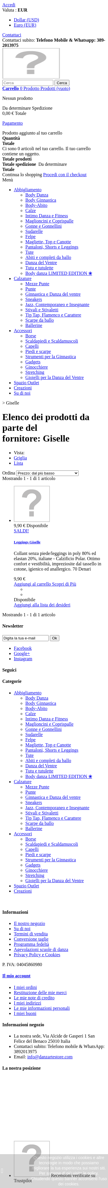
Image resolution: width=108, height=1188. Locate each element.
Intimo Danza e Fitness (46, 215)
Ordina (8, 472)
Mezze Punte (37, 283)
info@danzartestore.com (50, 1056)
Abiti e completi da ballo (48, 257)
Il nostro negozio (29, 923)
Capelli (32, 346)
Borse (30, 335)
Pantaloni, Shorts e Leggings (51, 246)
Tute (29, 252)
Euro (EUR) (25, 25)
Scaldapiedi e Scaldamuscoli (51, 341)
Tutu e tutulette (39, 267)
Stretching (34, 372)
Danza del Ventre (41, 262)
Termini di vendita (31, 933)
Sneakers (33, 299)
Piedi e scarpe (38, 351)
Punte (30, 288)
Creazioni (23, 387)
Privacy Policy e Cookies (37, 954)
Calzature (22, 278)
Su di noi (22, 393)
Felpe (30, 236)
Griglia (20, 457)
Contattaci (11, 34)
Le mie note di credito (34, 997)
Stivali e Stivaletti (41, 309)
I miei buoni (25, 1013)
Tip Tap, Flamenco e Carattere (53, 314)
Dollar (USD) (26, 19)
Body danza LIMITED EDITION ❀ (58, 273)
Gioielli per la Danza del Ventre (54, 377)
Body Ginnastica (40, 200)
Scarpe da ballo (39, 320)
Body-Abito (36, 205)
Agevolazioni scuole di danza (41, 949)
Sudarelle (34, 231)
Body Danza (36, 194)
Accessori (23, 330)
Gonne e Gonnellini (43, 226)
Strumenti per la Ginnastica (50, 356)
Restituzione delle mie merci (40, 992)
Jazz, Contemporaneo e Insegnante (57, 304)
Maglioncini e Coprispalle (49, 220)
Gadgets (32, 361)
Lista (18, 463)
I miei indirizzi (27, 1003)
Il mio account (16, 975)
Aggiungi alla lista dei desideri (42, 604)
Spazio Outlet (26, 382)
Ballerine (33, 325)
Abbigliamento (27, 189)
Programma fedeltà (31, 944)
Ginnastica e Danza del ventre (53, 294)
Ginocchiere (36, 367)
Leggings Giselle (27, 542)
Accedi (8, 4)
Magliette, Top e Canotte (48, 241)
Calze (30, 210)
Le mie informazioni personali (42, 1008)
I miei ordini (25, 987)
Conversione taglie (31, 939)
